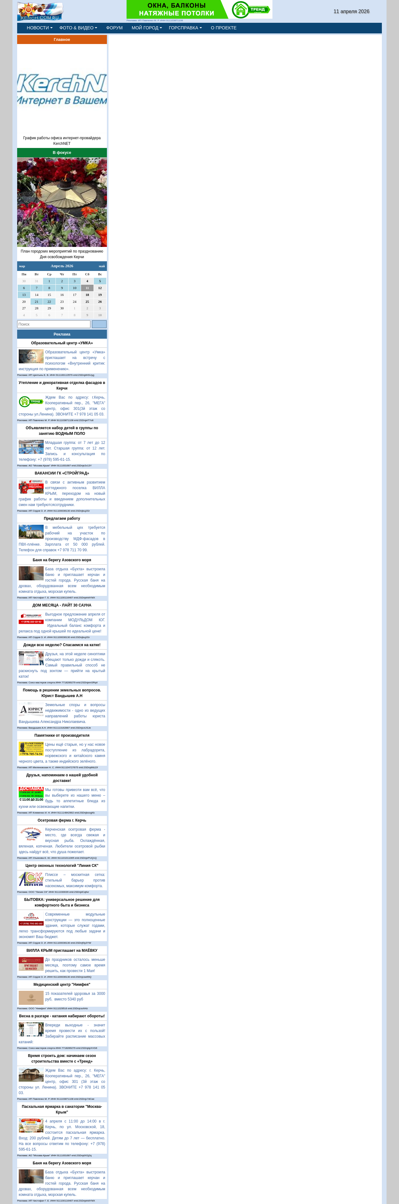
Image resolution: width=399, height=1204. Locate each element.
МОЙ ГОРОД (145, 27)
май (102, 266)
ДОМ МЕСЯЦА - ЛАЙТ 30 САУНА (61, 605)
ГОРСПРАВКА (183, 27)
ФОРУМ (114, 27)
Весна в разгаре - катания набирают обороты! (62, 1016)
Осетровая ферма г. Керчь (62, 820)
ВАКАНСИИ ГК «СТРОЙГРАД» (62, 473)
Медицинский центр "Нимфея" (62, 984)
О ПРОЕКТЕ (224, 27)
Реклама (62, 334)
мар (22, 266)
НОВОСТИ (38, 27)
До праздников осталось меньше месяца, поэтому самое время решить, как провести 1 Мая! (75, 965)
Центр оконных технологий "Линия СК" (62, 865)
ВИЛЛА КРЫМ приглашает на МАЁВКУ (62, 950)
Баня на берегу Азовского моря (62, 560)
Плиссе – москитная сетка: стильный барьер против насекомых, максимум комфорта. (75, 880)
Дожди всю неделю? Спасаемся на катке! (62, 645)
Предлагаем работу (62, 518)
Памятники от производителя (62, 735)
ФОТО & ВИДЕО (77, 27)
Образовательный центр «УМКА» (62, 343)
